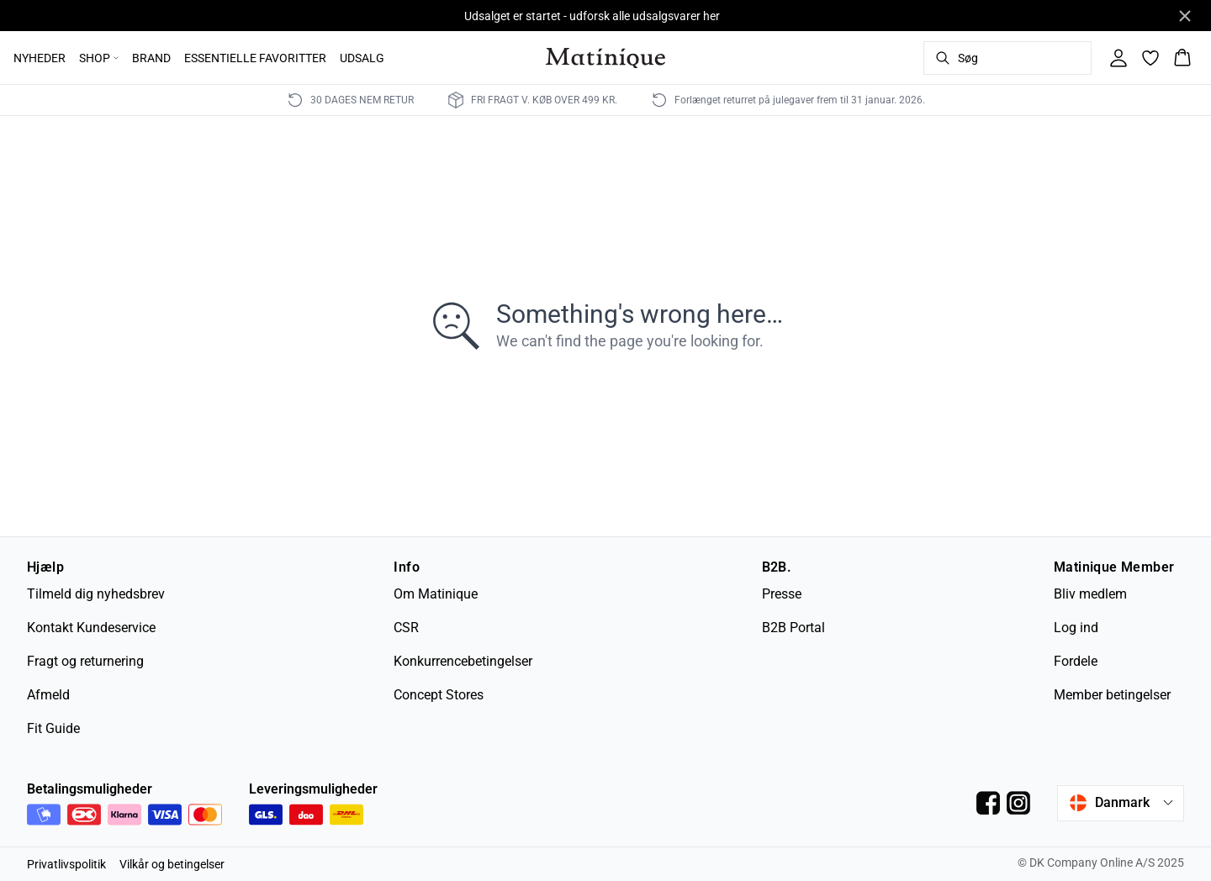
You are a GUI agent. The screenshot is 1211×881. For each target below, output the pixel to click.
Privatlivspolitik (66, 864)
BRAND (151, 58)
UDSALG (362, 58)
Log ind (1076, 628)
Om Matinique (436, 594)
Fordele (1075, 661)
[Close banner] (1185, 16)
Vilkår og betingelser (172, 864)
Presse (781, 594)
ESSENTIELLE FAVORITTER (255, 58)
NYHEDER (39, 58)
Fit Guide (53, 728)
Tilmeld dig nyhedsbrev (96, 594)
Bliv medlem (1090, 594)
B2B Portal (793, 628)
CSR (406, 628)
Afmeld (48, 695)
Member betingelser (1112, 695)
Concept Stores (439, 695)
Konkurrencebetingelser (463, 661)
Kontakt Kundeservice (91, 628)
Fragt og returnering (85, 661)
